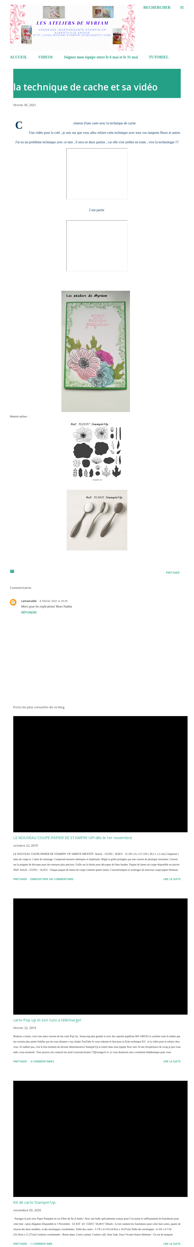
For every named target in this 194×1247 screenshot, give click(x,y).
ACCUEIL (18, 57)
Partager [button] (173, 572)
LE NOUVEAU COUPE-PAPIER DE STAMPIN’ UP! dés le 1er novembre (72, 837)
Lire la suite (172, 879)
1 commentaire (41, 1243)
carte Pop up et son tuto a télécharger (47, 1020)
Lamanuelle (29, 601)
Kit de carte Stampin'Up (34, 1202)
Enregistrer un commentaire (52, 879)
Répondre (29, 612)
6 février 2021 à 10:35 (53, 601)
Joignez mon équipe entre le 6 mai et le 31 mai (101, 57)
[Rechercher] (157, 7)
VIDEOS (45, 57)
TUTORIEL (159, 57)
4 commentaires (42, 1061)
